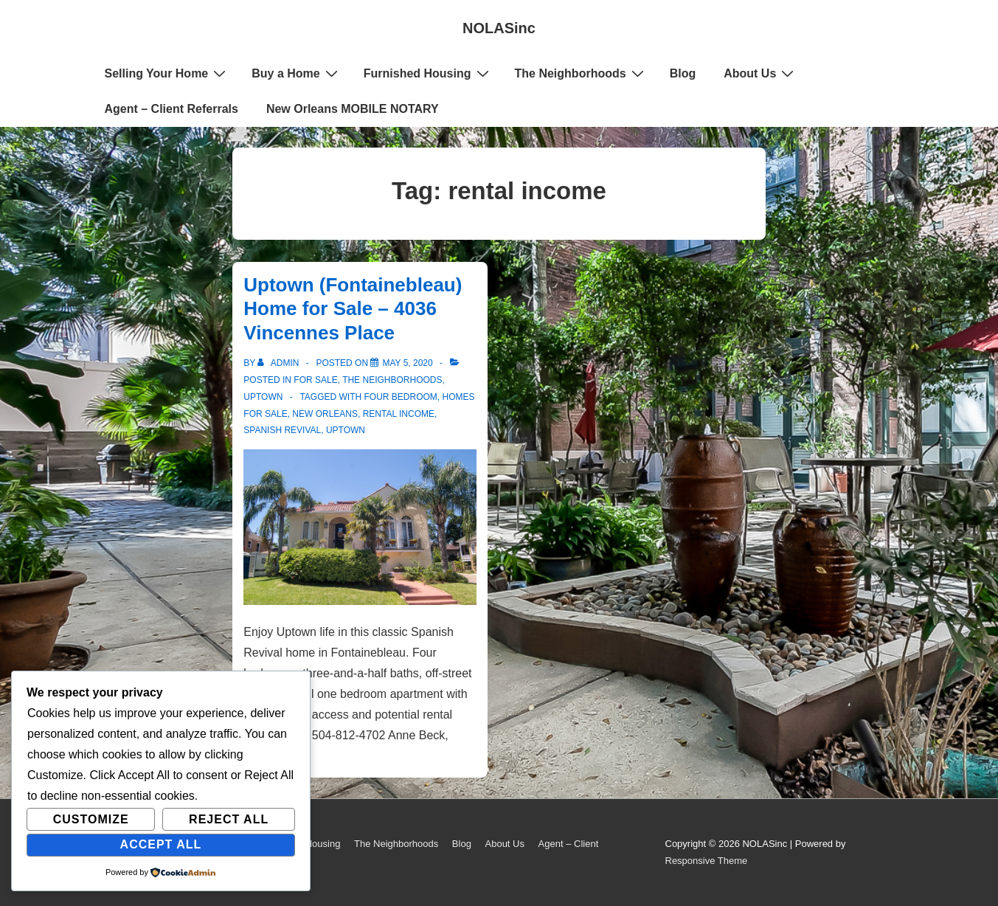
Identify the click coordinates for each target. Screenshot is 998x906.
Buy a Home (296, 73)
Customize (91, 819)
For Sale (315, 380)
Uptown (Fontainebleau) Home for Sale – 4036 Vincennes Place (352, 309)
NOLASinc (499, 28)
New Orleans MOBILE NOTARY (352, 109)
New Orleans (325, 414)
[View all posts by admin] (279, 363)
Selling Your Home (167, 73)
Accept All (161, 844)
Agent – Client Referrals (171, 109)
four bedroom (400, 397)
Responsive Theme (706, 860)
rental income (398, 414)
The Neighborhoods (581, 73)
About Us (760, 73)
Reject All (228, 819)
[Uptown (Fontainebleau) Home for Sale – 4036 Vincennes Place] (407, 363)
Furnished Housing (428, 73)
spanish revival (282, 430)
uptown (345, 430)
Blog (683, 73)
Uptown (263, 397)
